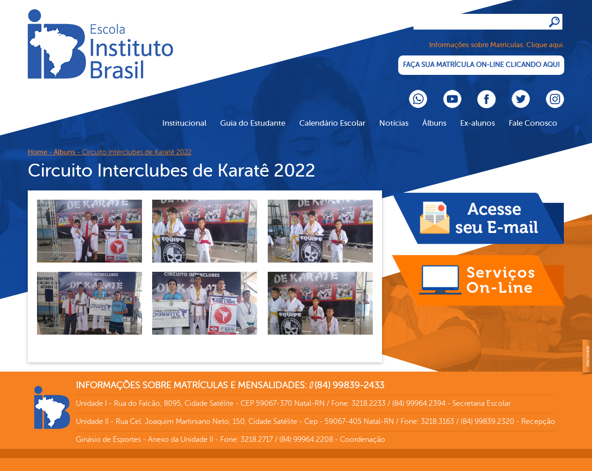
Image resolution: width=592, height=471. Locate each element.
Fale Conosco (533, 123)
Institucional (184, 123)
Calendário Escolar (332, 123)
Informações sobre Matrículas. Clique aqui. (496, 45)
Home (37, 152)
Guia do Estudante (252, 123)
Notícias (393, 123)
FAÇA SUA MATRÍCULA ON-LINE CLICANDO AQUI (481, 65)
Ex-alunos (477, 123)
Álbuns (434, 123)
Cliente (100, 44)
